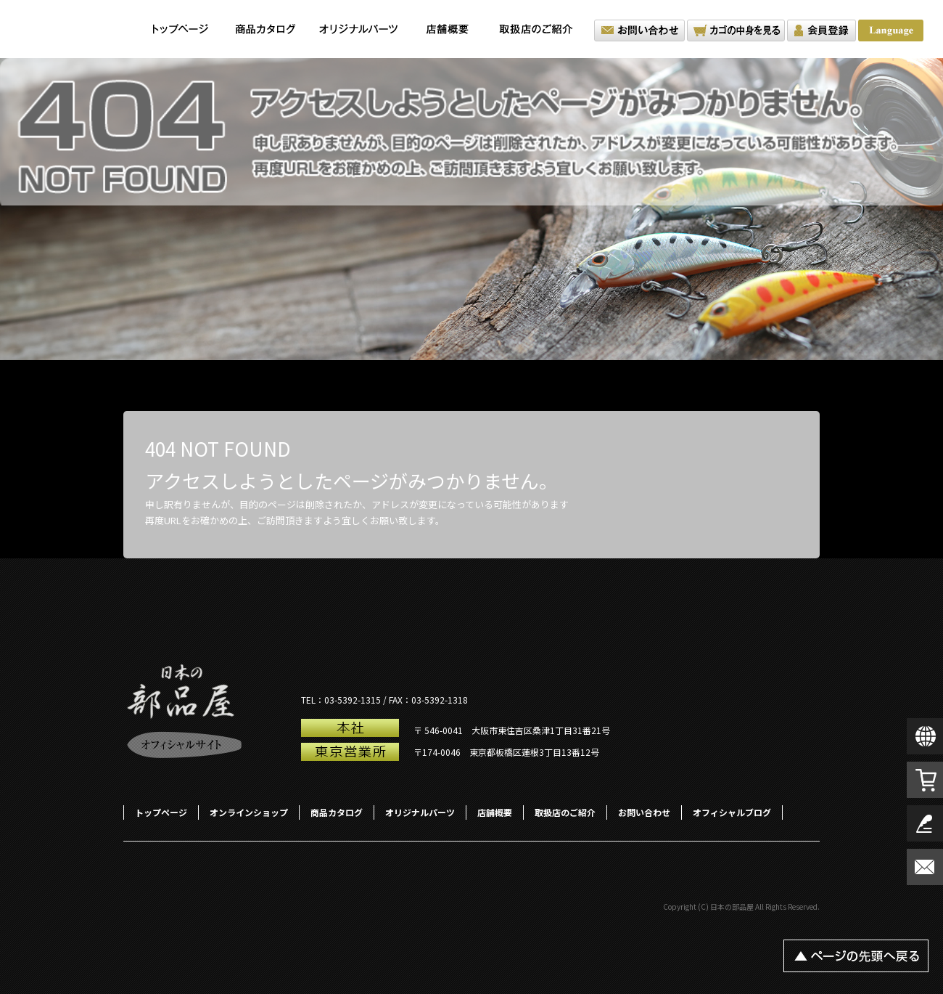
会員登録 (821, 30)
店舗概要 (447, 29)
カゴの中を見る (736, 30)
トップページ (180, 29)
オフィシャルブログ (732, 812)
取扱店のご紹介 (539, 29)
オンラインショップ (249, 812)
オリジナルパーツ (358, 29)
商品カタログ (266, 29)
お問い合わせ (639, 30)
